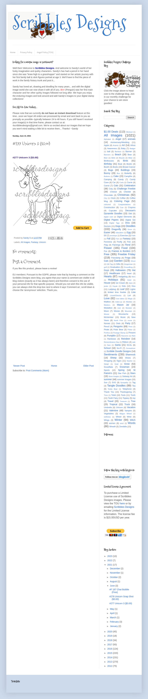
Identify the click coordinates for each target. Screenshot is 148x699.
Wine (129, 417)
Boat (120, 164)
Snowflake (108, 367)
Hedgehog (123, 277)
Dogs (118, 226)
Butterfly (128, 173)
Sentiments (110, 354)
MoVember (109, 317)
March (113, 617)
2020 (110, 631)
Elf (105, 235)
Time (106, 395)
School (107, 348)
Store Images (113, 376)
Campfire (128, 176)
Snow (127, 364)
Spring (121, 370)
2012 (110, 666)
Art (123, 145)
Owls (118, 323)
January (114, 626)
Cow (121, 207)
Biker (130, 158)
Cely (111, 189)
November (115, 572)
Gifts (118, 264)
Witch (132, 420)
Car (114, 182)
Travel (110, 401)
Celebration (129, 185)
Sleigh (106, 364)
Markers (107, 305)
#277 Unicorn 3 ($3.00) (120, 603)
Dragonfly (116, 229)
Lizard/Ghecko (115, 295)
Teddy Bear (112, 389)
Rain (133, 336)
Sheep (113, 357)
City (105, 198)
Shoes (128, 358)
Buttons (107, 176)
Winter (118, 419)
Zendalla (123, 426)
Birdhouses (109, 161)
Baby (123, 148)
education (119, 233)
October (114, 577)
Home (12, 52)
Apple (106, 145)
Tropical (113, 404)
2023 (110, 556)
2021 (110, 564)
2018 (110, 640)
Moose (117, 311)
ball (108, 151)
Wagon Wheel (126, 414)
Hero (133, 277)
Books (129, 164)
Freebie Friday (126, 254)
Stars (132, 373)
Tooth (133, 395)
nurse (130, 320)
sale (133, 342)
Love (107, 298)
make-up (118, 302)
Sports (107, 370)
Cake (116, 176)
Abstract (129, 132)
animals (131, 139)
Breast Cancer (129, 167)
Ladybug (112, 289)
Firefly (119, 242)
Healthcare (114, 273)
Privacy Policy (26, 52)
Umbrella (108, 407)
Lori (129, 295)
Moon (106, 311)
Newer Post (19, 366)
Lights (132, 289)
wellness (107, 417)
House (107, 283)
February (114, 621)
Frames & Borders (121, 251)
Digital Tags (114, 223)
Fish (129, 242)
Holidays (113, 279)
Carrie (129, 182)
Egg (129, 232)
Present (132, 333)
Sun (105, 382)
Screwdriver (130, 348)
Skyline (129, 361)
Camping (108, 179)
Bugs (110, 170)
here (122, 503)
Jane (131, 283)
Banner (128, 151)
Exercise (124, 235)
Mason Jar (123, 305)
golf (105, 267)
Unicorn (42, 242)
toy (134, 398)
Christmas (123, 194)
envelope (113, 236)
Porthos (107, 333)
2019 (110, 636)
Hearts (108, 276)
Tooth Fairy (113, 398)
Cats (116, 185)
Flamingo (116, 245)
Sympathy (124, 382)
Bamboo (118, 151)
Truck (127, 404)
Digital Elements (124, 217)
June (112, 585)
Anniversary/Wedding (120, 142)
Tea (133, 386)
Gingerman (128, 264)
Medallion (108, 308)
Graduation (115, 267)
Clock (113, 198)
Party (127, 323)
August (113, 581)
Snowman (124, 367)
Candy (121, 179)
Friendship (115, 258)
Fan (117, 239)
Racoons (124, 336)
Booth (106, 167)
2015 (110, 653)
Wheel (118, 417)
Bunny (107, 173)
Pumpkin (111, 335)
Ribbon (125, 342)
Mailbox (107, 302)
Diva (127, 223)
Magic (130, 299)
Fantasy (34, 242)
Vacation (131, 407)
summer (108, 379)
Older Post (88, 366)
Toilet (113, 395)
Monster (129, 308)
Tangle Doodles (116, 385)
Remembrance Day (111, 342)
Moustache (123, 314)
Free (106, 254)
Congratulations (124, 204)
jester (106, 286)
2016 (110, 648)
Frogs (128, 257)
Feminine (108, 242)
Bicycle (122, 158)
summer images (124, 379)
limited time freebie (117, 292)
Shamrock (130, 354)
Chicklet (127, 192)
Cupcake (113, 211)
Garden (118, 260)
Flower (108, 247)
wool (122, 423)
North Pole (118, 320)
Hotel (129, 280)
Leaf (122, 289)
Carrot (106, 186)
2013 (110, 661)
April (112, 613)
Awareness (112, 148)
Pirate (106, 329)
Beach (118, 154)
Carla (121, 182)
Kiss (133, 286)
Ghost (133, 261)
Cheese (113, 192)
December (115, 568)
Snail (116, 364)
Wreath (112, 426)
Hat (133, 270)
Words (131, 423)
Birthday (108, 164)
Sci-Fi (119, 348)
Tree (133, 401)
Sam (109, 345)
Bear (130, 155)
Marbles (129, 302)
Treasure (123, 401)
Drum (130, 229)
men (119, 308)
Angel (118, 139)
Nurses (107, 323)
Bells (113, 158)
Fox (105, 251)
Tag (133, 382)
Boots (115, 167)
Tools (123, 395)
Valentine (113, 410)
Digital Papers (111, 220)
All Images (25, 242)
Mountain (128, 311)
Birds (125, 160)
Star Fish (122, 373)
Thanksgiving (126, 392)
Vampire (128, 411)
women (112, 423)
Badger (132, 148)
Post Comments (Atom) (37, 370)
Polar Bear (118, 329)
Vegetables (109, 414)
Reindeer (125, 338)
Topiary (126, 398)
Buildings (125, 170)
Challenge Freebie (126, 188)
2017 (110, 644)
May (112, 609)
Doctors (107, 226)
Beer (106, 158)
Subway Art (127, 376)
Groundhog (128, 267)
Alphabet (107, 139)
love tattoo (120, 299)
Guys (106, 270)
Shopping (108, 361)
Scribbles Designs (69, 23)
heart (129, 273)
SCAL (129, 345)
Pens (130, 327)
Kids (124, 286)
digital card (108, 217)
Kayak (115, 286)
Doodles (130, 226)
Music (123, 317)
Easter (107, 232)
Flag (106, 245)
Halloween (120, 270)
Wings (106, 420)
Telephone (126, 389)
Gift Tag (110, 264)
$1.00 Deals (111, 131)
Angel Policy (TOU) (45, 52)
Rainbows (111, 339)
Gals (106, 261)
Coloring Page (122, 201)
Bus (118, 173)
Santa (118, 345)
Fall (109, 238)
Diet (130, 214)
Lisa (133, 292)
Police (130, 330)
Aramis (115, 145)
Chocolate (108, 195)
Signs (119, 361)
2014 (110, 657)
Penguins (118, 326)
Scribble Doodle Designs (119, 351)
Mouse (106, 314)
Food (125, 247)
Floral (127, 244)
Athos (132, 145)
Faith (133, 236)
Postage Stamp (119, 333)
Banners (107, 155)
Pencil (106, 326)
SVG (114, 382)
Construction (109, 207)
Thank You (109, 392)
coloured (107, 204)
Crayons (131, 207)
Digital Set (130, 220)
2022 (110, 560)
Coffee (122, 198)
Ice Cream (120, 283)
